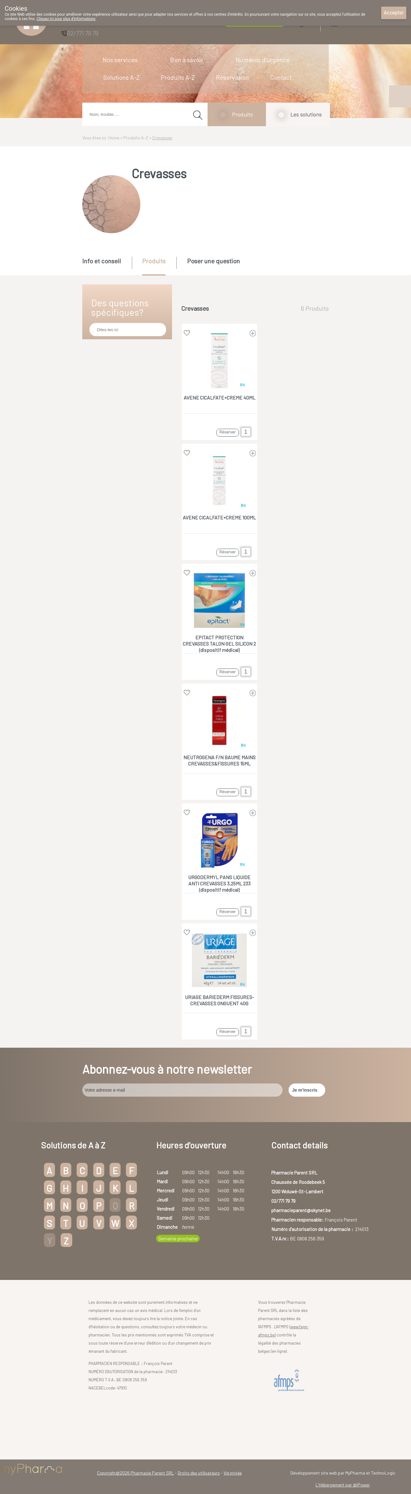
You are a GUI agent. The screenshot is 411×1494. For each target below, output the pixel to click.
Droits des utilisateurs (199, 1472)
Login (350, 22)
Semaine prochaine (178, 1238)
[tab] (106, 265)
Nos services (120, 59)
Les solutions (306, 114)
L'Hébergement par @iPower (343, 1484)
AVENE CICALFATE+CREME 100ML (219, 517)
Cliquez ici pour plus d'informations (65, 19)
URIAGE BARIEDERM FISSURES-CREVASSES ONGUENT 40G (219, 1000)
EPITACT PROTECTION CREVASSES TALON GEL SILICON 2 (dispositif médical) (219, 643)
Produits (242, 114)
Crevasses (162, 137)
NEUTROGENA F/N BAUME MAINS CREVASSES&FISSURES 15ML (219, 760)
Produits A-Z (178, 77)
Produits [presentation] (153, 261)
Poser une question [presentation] (213, 261)
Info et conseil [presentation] (101, 261)
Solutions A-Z (121, 77)
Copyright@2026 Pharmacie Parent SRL (135, 1472)
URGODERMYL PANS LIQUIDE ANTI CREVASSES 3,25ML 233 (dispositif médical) (219, 883)
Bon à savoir (186, 59)
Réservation (232, 77)
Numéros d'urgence (263, 59)
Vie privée (233, 1472)
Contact (281, 77)
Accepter (394, 13)
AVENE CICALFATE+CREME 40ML (219, 397)
